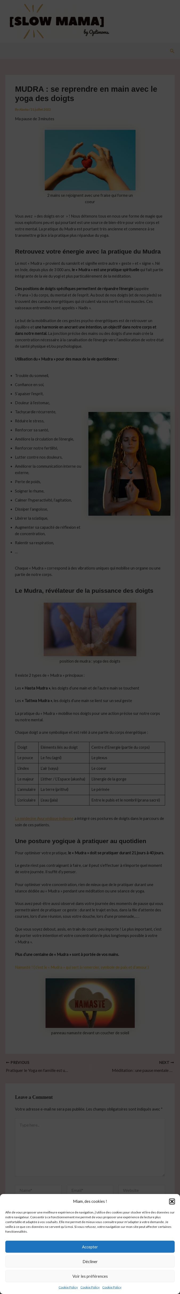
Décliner (90, 1268)
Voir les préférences (90, 1282)
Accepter (90, 1253)
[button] (172, 1208)
